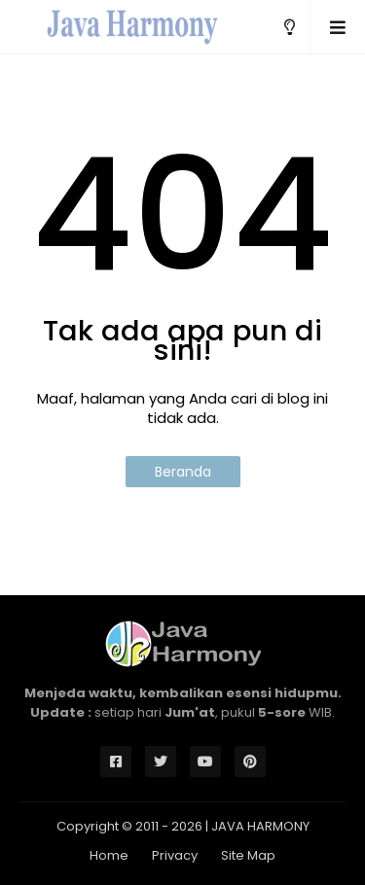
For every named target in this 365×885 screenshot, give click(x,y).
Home (109, 855)
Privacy (175, 855)
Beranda (183, 471)
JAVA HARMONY (260, 826)
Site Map (248, 855)
